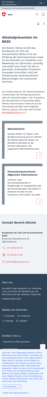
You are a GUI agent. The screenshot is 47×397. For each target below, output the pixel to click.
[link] (23, 141)
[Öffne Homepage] (7, 14)
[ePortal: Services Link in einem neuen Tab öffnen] (38, 3)
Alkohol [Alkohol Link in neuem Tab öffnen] (14, 109)
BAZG (10, 14)
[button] (42, 347)
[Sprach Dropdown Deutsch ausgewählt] (42, 3)
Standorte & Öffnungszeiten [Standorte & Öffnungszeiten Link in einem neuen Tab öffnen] (23, 341)
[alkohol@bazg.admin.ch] (16, 261)
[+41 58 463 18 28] (12, 255)
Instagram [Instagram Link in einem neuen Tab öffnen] (23, 315)
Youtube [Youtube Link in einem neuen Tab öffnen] (7, 320)
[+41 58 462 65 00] (12, 248)
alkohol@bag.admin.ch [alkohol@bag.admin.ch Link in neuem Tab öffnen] (13, 112)
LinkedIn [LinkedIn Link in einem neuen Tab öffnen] (21, 320)
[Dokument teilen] (43, 23)
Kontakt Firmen (23, 348)
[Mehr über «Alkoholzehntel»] (39, 155)
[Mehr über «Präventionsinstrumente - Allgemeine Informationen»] (39, 201)
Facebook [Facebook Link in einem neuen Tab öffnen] (8, 315)
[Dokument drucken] (38, 23)
